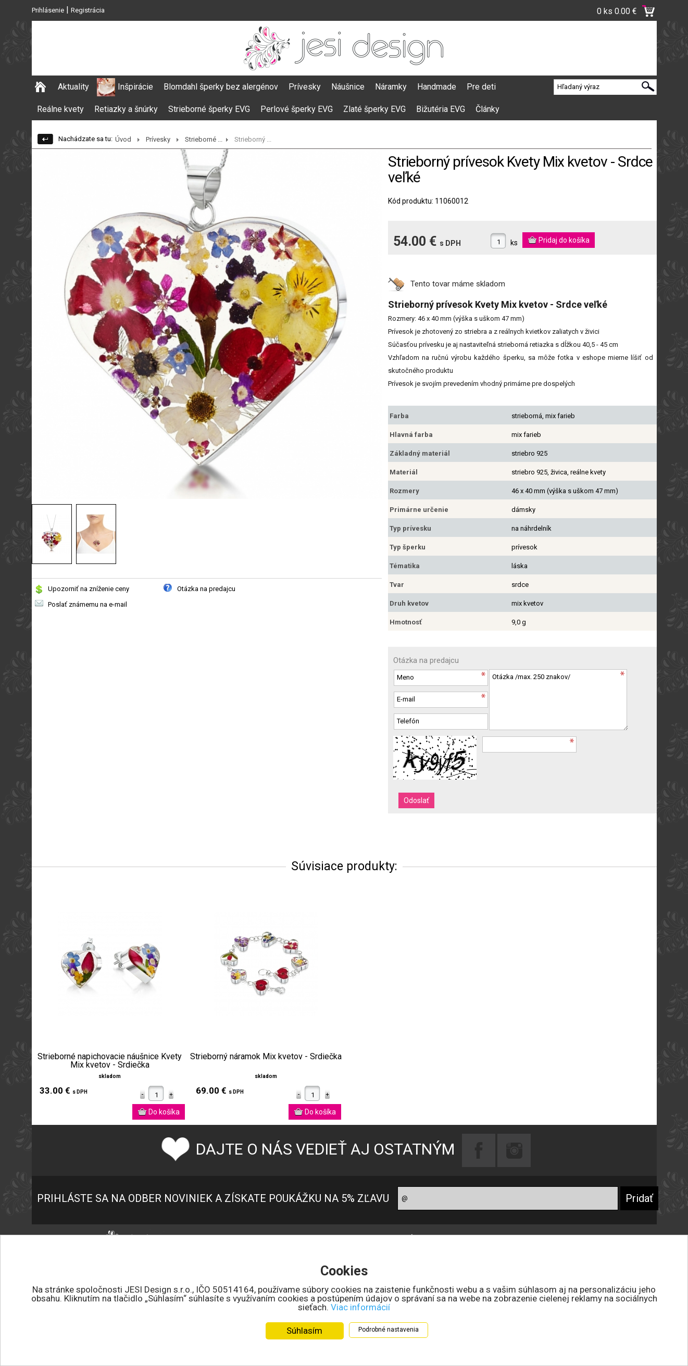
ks (514, 243)
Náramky (391, 87)
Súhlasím (304, 1330)
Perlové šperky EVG (296, 109)
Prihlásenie (48, 10)
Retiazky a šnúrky (126, 109)
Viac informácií (360, 1307)
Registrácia (88, 10)
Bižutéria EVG (440, 109)
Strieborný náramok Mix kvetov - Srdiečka (266, 1056)
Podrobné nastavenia (388, 1329)
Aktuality (73, 87)
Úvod (123, 139)
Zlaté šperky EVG (374, 109)
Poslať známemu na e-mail (87, 604)
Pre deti (481, 87)
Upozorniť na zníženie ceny (88, 589)
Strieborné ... (203, 139)
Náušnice (348, 87)
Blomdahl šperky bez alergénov (221, 87)
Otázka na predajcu (206, 589)
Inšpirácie (135, 87)
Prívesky (305, 87)
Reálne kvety (60, 109)
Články (487, 109)
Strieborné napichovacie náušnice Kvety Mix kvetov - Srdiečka (109, 1060)
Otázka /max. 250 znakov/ (558, 699)
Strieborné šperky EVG (209, 109)
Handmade (436, 87)
